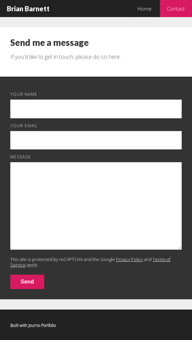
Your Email (24, 126)
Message (20, 157)
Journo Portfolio (42, 325)
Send (27, 282)
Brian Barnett (28, 8)
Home (145, 8)
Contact (176, 8)
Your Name (23, 94)
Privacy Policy (129, 259)
